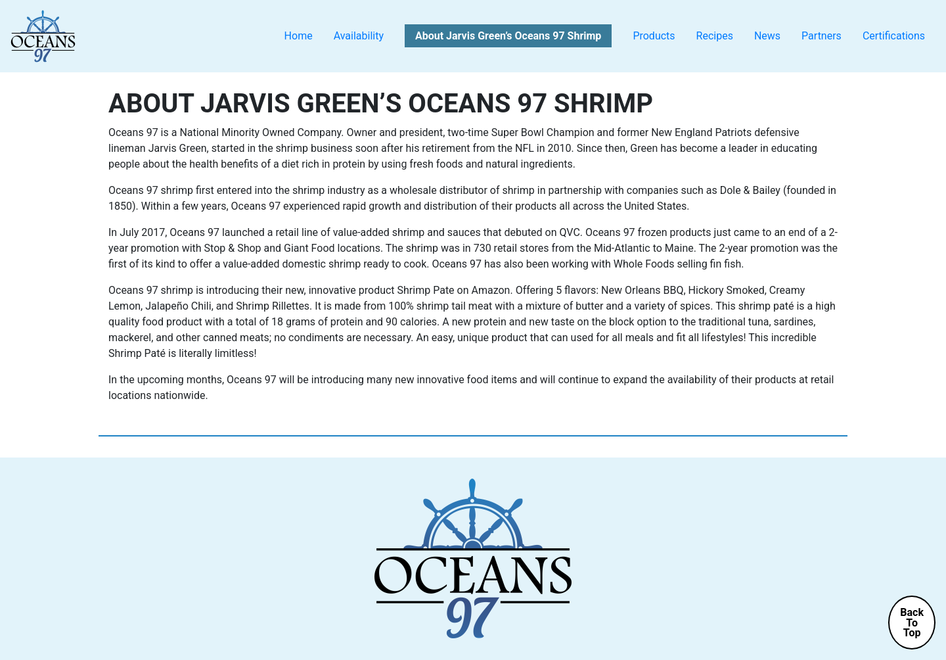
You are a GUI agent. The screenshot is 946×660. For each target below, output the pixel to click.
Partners (821, 36)
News (767, 36)
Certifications (894, 36)
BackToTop (912, 622)
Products (654, 36)
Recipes (714, 36)
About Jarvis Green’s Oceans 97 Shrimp (508, 36)
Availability (359, 36)
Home (298, 36)
